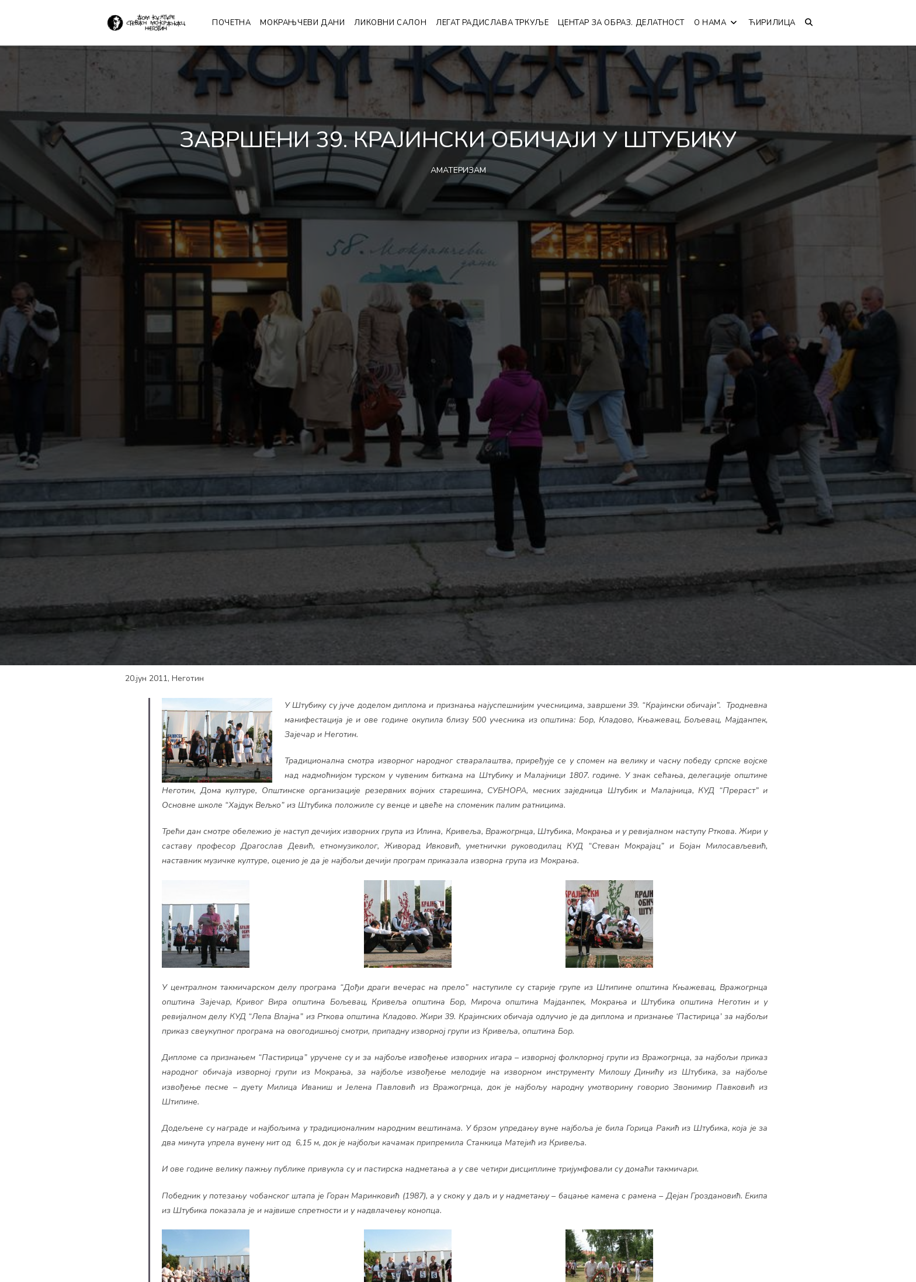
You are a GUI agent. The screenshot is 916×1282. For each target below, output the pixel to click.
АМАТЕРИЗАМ (458, 170)
